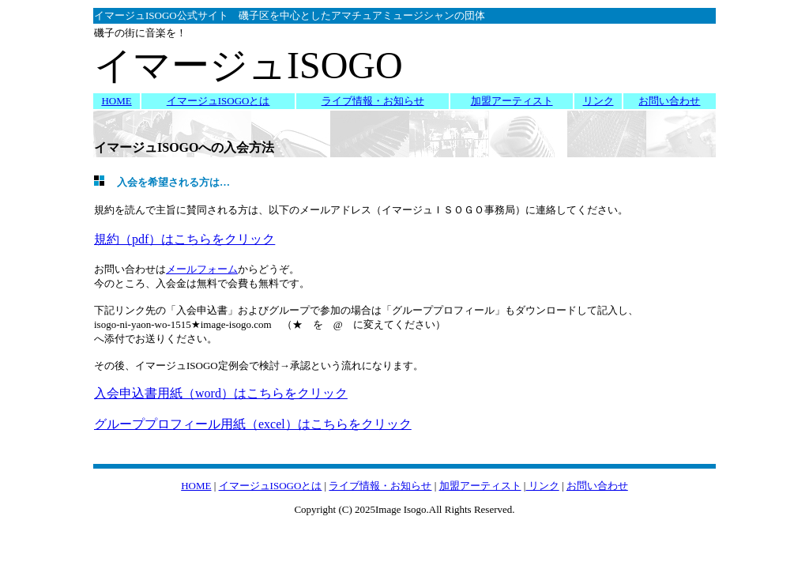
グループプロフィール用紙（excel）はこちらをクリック (253, 424)
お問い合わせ (669, 101)
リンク (598, 101)
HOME (116, 101)
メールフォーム (202, 269)
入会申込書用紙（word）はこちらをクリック (221, 393)
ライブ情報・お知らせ (373, 101)
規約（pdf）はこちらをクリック (184, 239)
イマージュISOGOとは (218, 101)
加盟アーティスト (512, 101)
